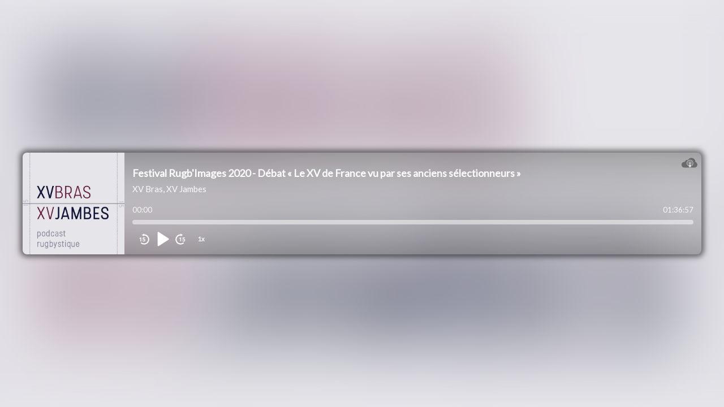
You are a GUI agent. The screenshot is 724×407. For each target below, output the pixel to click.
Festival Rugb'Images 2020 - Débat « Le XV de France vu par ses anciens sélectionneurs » (326, 173)
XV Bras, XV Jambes (169, 189)
